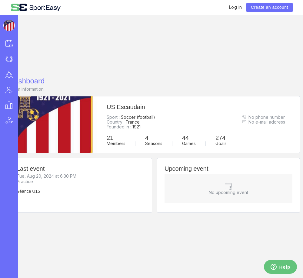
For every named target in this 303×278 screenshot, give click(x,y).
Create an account (269, 7)
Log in (235, 7)
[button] (17, 43)
